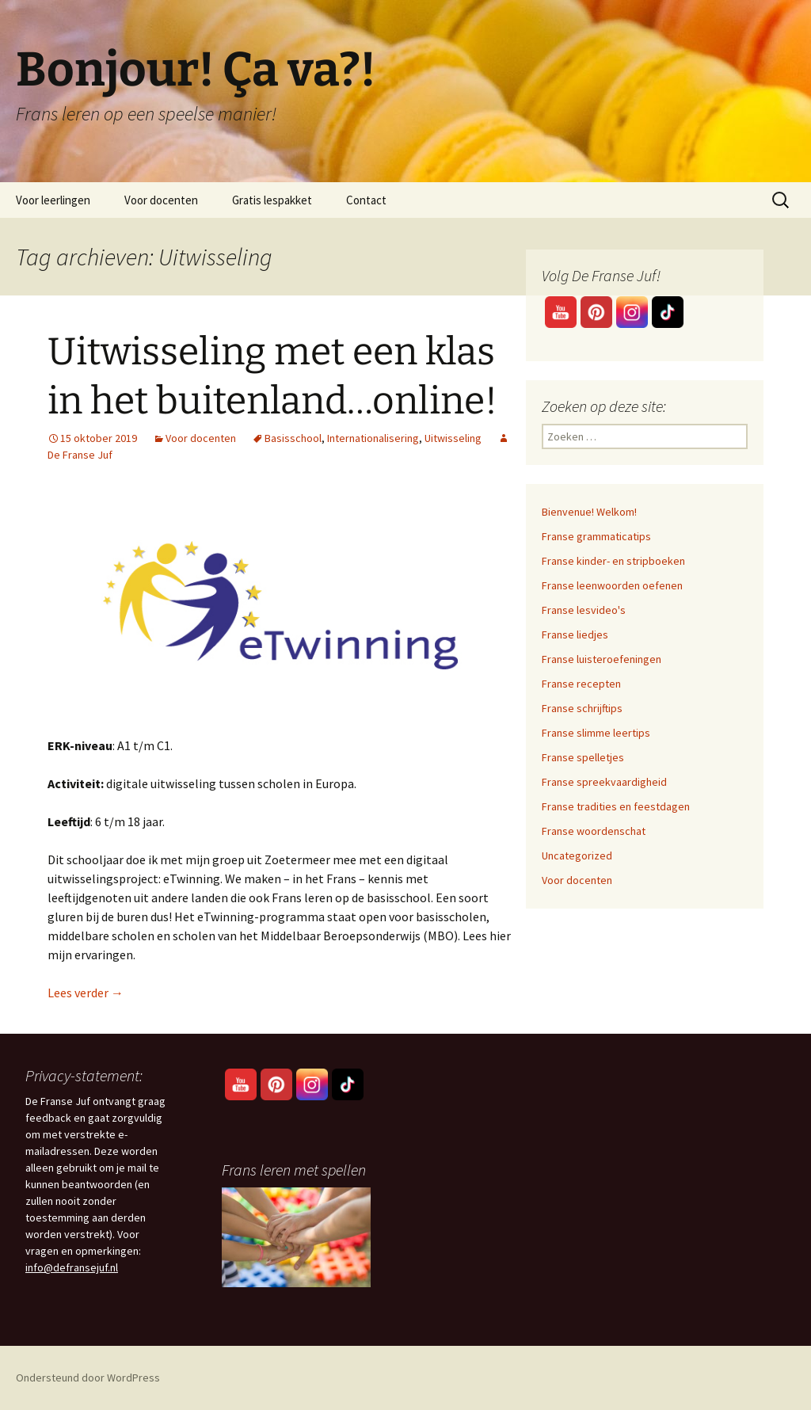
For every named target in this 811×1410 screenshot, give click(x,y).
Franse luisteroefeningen (601, 659)
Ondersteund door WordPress (88, 1377)
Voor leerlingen (53, 200)
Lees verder (86, 992)
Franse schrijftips (582, 708)
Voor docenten (161, 200)
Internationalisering (373, 438)
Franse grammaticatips (596, 536)
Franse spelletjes (583, 757)
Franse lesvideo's (584, 610)
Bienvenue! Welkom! (589, 512)
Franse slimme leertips (596, 733)
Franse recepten (581, 683)
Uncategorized (577, 855)
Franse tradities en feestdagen (616, 806)
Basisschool (293, 438)
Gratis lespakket (272, 200)
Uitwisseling (453, 438)
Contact (366, 200)
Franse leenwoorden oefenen (612, 585)
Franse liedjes (575, 634)
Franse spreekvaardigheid (604, 782)
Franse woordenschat (593, 831)
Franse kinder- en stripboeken (613, 561)
